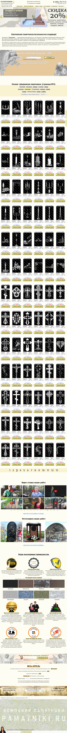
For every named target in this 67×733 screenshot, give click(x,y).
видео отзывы (33, 513)
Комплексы (20, 89)
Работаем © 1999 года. (9, 690)
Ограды (24, 91)
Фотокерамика (35, 89)
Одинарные (29, 86)
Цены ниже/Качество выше (7, 3)
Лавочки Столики (31, 91)
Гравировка (27, 89)
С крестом (40, 86)
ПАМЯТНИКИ (6, 2)
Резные (46, 86)
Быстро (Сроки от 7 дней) (6, 5)
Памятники (22, 86)
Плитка (38, 91)
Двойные (35, 86)
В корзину (5, 118)
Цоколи (48, 89)
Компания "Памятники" (9, 688)
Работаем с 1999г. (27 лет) (6, 6)
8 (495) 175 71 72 (60, 2)
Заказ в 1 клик (5, 121)
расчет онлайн (4, 618)
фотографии (33, 545)
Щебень (43, 91)
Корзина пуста (60, 3)
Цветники (42, 89)
